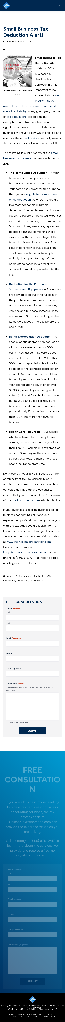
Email (13, 638)
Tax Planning (22, 580)
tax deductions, (17, 117)
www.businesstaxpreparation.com (29, 542)
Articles (11, 576)
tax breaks (29, 138)
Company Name (13, 668)
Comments (16, 683)
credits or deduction (25, 500)
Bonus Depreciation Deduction (30, 336)
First (8, 612)
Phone (9, 653)
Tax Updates (36, 580)
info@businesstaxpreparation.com (25, 552)
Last (8, 623)
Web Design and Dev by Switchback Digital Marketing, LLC (32, 1009)
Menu (59, 5)
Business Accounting (26, 576)
